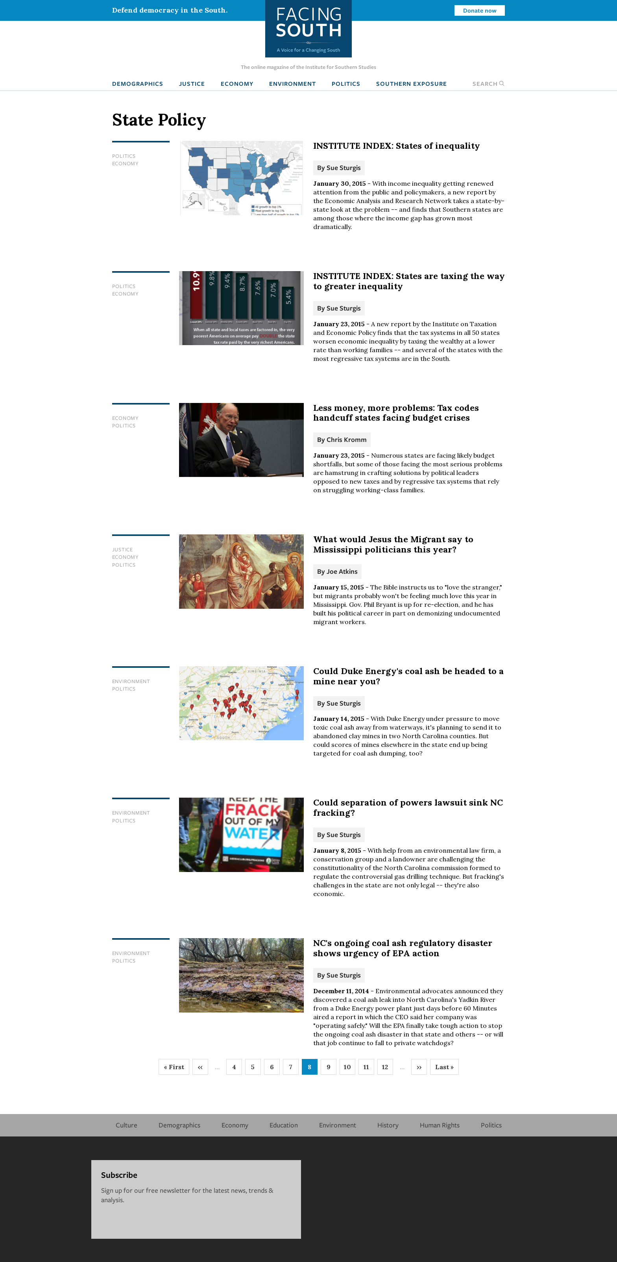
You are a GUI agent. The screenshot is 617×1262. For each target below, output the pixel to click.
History (388, 1124)
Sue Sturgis (344, 167)
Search (489, 83)
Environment (292, 83)
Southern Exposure (411, 83)
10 (349, 1069)
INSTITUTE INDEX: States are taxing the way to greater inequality (409, 281)
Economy (237, 83)
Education (284, 1124)
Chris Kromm (347, 439)
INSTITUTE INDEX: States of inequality (396, 145)
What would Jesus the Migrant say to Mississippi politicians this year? (393, 544)
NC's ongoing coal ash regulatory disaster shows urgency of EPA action (402, 948)
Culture (126, 1124)
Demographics (137, 83)
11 (369, 1069)
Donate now (480, 10)
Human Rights (440, 1124)
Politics (346, 83)
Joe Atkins (342, 571)
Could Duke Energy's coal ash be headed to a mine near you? (408, 676)
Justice (192, 83)
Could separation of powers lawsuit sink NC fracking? (408, 807)
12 (387, 1069)
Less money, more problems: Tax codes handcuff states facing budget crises (396, 412)
